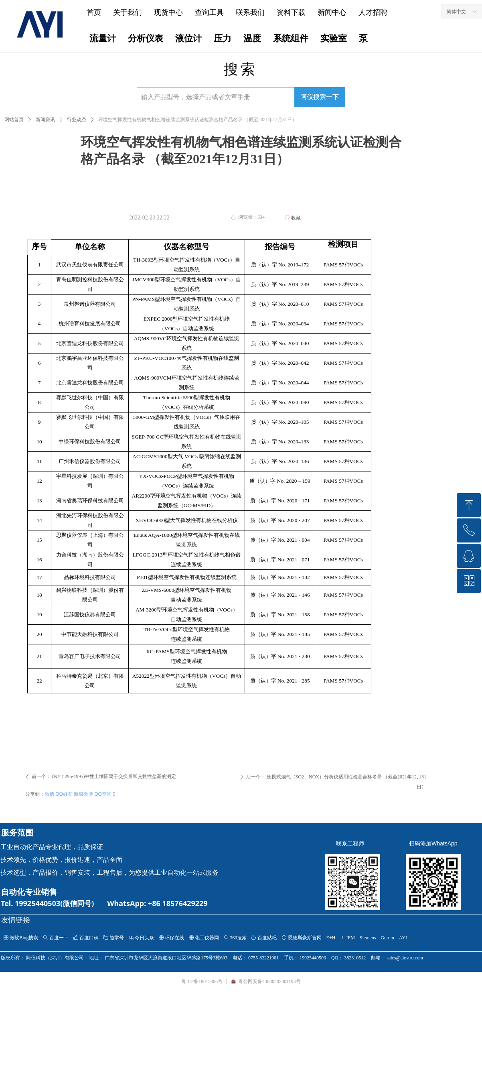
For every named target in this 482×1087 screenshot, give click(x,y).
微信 (49, 793)
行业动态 (76, 119)
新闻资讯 (45, 119)
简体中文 (456, 11)
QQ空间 (102, 793)
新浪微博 (83, 793)
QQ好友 (64, 793)
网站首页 (14, 119)
